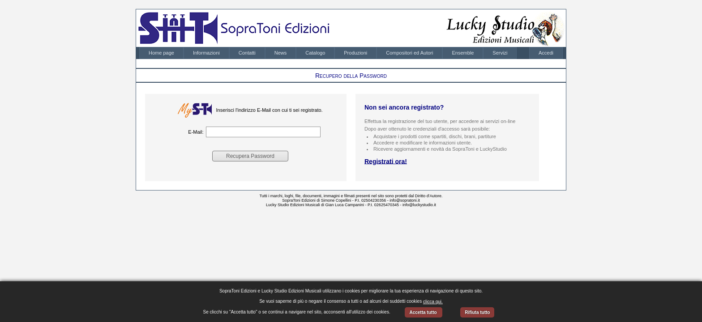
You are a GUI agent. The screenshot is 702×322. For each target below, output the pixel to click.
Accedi (546, 52)
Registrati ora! (385, 161)
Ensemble (463, 52)
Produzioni (355, 52)
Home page (161, 52)
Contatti (247, 52)
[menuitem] (161, 53)
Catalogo (315, 52)
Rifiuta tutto (477, 312)
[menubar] (328, 53)
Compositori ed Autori (409, 52)
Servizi (499, 52)
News (280, 52)
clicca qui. (433, 301)
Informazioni (206, 52)
